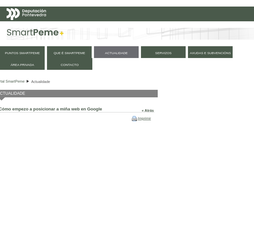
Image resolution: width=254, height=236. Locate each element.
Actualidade (40, 82)
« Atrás (148, 110)
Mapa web (25, 40)
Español (213, 27)
